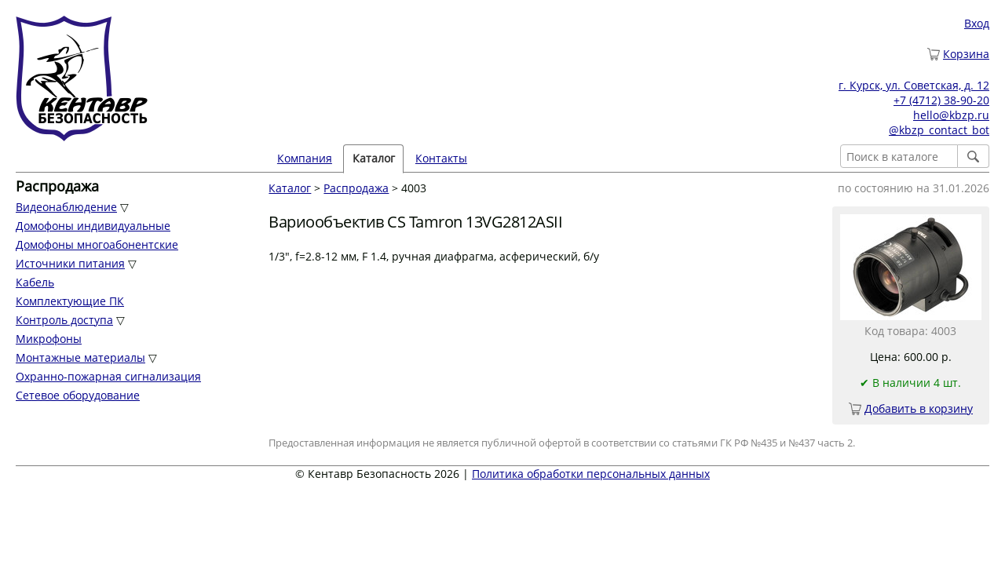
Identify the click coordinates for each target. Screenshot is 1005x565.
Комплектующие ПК (70, 300)
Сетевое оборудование (78, 395)
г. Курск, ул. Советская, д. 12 (914, 85)
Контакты (441, 158)
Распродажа (356, 187)
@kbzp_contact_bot (939, 129)
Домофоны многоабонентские (97, 244)
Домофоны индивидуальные (93, 225)
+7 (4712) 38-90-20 (941, 100)
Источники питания (70, 263)
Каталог (374, 158)
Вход (976, 23)
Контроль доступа (64, 319)
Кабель (35, 282)
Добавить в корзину (918, 408)
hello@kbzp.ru (951, 115)
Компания (304, 158)
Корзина (966, 53)
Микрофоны (49, 338)
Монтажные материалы (80, 357)
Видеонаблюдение (66, 206)
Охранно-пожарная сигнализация (108, 376)
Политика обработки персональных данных (591, 473)
